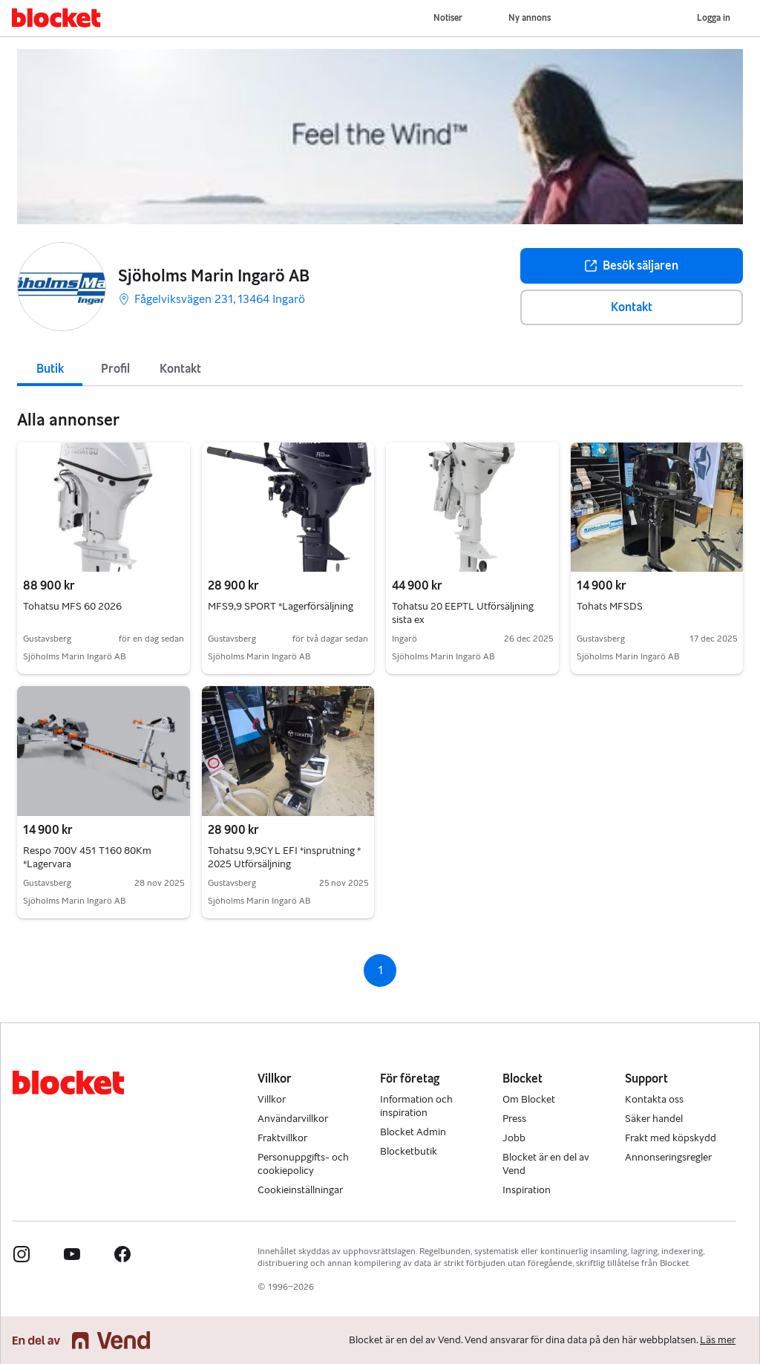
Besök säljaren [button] (631, 265)
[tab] (49, 367)
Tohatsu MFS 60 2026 (72, 606)
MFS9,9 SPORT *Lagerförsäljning (280, 606)
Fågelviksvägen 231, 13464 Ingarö (211, 299)
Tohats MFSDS (610, 606)
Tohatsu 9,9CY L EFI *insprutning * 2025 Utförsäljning (284, 857)
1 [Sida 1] (380, 970)
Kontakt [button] (631, 307)
